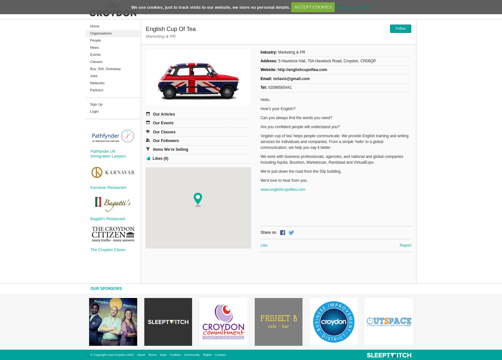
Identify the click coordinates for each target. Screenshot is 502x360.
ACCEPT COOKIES (313, 7)
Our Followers (166, 141)
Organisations (101, 33)
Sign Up (96, 104)
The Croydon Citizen (108, 250)
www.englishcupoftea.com (283, 189)
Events (95, 55)
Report (405, 245)
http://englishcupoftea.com (302, 69)
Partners (96, 90)
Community (192, 354)
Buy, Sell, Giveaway (105, 69)
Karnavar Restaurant (108, 187)
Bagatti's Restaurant (107, 219)
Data (163, 354)
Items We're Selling (170, 149)
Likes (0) (161, 158)
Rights (207, 354)
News (94, 47)
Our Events (163, 123)
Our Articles (164, 114)
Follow (401, 28)
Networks (97, 83)
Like (264, 245)
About (141, 354)
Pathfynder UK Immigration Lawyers (108, 153)
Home (94, 26)
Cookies (175, 354)
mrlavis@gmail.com (291, 79)
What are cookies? (353, 7)
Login (94, 111)
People (95, 40)
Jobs (93, 76)
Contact (220, 354)
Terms (152, 354)
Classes (96, 62)
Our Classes (164, 132)
